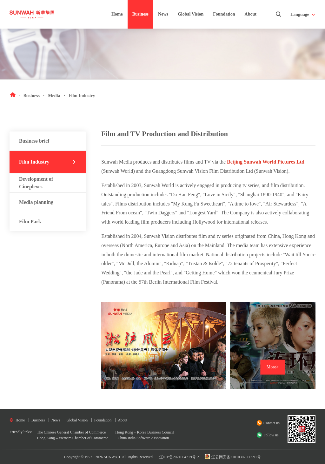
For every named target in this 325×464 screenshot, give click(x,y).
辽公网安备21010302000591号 (233, 457)
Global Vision (190, 20)
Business (140, 14)
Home (117, 14)
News (163, 14)
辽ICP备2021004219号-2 (179, 457)
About (250, 14)
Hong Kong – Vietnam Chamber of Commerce (72, 438)
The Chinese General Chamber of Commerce (71, 432)
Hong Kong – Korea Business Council (144, 432)
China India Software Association (143, 438)
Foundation (224, 14)
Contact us (271, 423)
